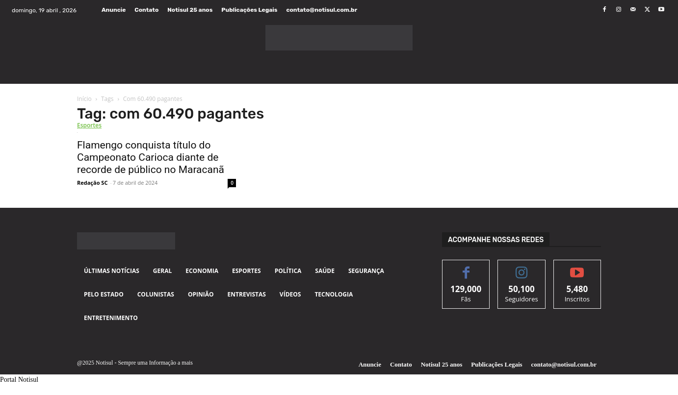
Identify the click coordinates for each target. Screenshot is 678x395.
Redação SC (92, 182)
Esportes (89, 125)
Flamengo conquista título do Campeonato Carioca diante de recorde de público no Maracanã (150, 157)
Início (84, 99)
